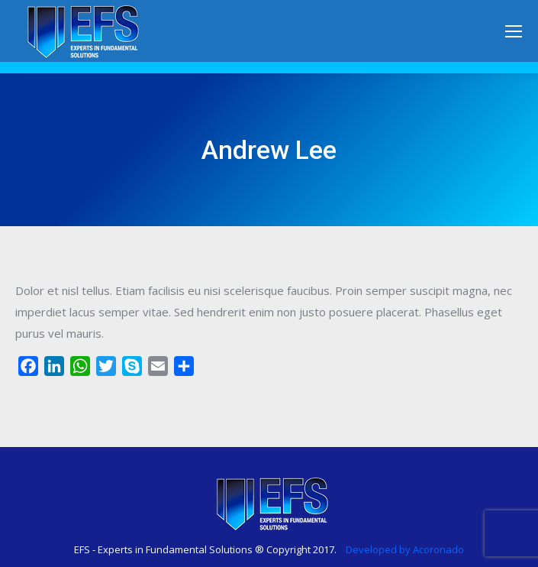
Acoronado (438, 549)
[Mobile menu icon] (513, 31)
